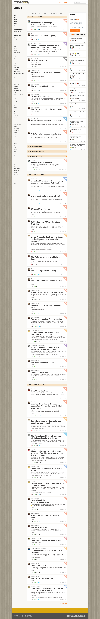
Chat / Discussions (35, 33)
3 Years (53, 13)
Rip (14, 105)
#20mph (50, 475)
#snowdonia (41, 428)
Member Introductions (19, 44)
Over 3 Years (59, 13)
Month (44, 13)
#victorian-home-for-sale (40, 460)
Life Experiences (17, 139)
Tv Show (16, 136)
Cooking (15, 172)
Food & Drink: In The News (36, 538)
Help (22, 615)
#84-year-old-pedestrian (53, 597)
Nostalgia (16, 160)
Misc (15, 25)
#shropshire (37, 557)
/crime (36, 597)
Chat (15, 17)
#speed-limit (37, 188)
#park (36, 64)
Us (14, 111)
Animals (15, 179)
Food (15, 75)
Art (14, 166)
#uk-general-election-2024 (52, 53)
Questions (16, 19)
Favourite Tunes (17, 90)
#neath (39, 64)
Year (48, 13)
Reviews (15, 23)
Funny (15, 147)
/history (36, 28)
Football (15, 109)
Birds (15, 120)
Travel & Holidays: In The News (37, 235)
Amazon (15, 157)
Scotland (16, 115)
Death (15, 164)
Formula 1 (16, 143)
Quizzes (15, 42)
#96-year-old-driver (42, 597)
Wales (18, 8)
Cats (15, 153)
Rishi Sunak (16, 117)
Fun (14, 80)
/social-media (37, 247)
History (15, 82)
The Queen (16, 155)
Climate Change (17, 124)
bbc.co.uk (34, 490)
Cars (15, 65)
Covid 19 (15, 46)
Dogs (15, 63)
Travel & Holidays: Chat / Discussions (38, 548)
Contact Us (16, 615)
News (15, 15)
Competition (16, 170)
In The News (33, 20)
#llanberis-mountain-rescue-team (38, 249)
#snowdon (43, 247)
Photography (17, 61)
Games (15, 50)
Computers (16, 128)
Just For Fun (16, 84)
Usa (14, 113)
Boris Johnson (17, 52)
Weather (15, 149)
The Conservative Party (19, 73)
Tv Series (16, 88)
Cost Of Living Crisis (18, 94)
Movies (15, 162)
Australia (16, 56)
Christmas (16, 86)
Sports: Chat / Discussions (36, 118)
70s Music (16, 174)
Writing (15, 101)
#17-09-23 (55, 188)
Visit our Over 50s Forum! (65, 2)
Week (40, 13)
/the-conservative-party (40, 53)
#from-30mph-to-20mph (46, 188)
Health (15, 98)
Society (15, 141)
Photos (15, 21)
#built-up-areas (44, 475)
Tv (14, 122)
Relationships (17, 168)
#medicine (41, 443)
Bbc (14, 176)
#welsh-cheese (38, 542)
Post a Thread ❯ (75, 30)
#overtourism (49, 249)
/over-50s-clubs (38, 396)
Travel (15, 151)
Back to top (63, 603)
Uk (14, 58)
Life (14, 54)
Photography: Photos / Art (36, 58)
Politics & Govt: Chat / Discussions (38, 43)
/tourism (36, 428)
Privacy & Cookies (35, 616)
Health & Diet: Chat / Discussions (38, 434)
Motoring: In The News (35, 178)
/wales (32, 28)
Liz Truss (16, 69)
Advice (15, 126)
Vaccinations (16, 130)
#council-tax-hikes (47, 492)
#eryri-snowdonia (38, 339)
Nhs (14, 145)
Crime (15, 96)
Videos (15, 132)
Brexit (15, 181)
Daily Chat (16, 39)
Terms (28, 616)
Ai (14, 77)
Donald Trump (17, 71)
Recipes (15, 134)
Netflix (15, 107)
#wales (77, 19)
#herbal (36, 443)
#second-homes (38, 492)
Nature (15, 103)
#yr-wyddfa (49, 247)
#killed (60, 597)
